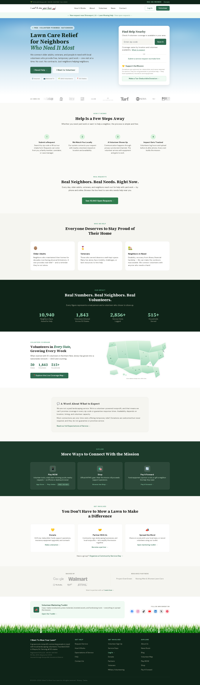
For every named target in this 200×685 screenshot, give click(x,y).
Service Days (113, 648)
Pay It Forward (146, 670)
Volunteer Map (147, 657)
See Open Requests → (100, 201)
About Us (144, 644)
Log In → (111, 653)
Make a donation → (52, 545)
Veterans (111, 665)
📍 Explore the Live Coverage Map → (49, 375)
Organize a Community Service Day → (106, 556)
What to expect (138, 50)
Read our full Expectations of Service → (73, 426)
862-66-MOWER (154, 2)
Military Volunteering (116, 670)
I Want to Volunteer (65, 70)
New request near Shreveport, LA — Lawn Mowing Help (100, 15)
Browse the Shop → (100, 484)
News (113, 8)
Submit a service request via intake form (144, 59)
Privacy (79, 680)
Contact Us (79, 661)
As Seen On (35, 99)
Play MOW (145, 661)
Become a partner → (100, 547)
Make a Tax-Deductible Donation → (144, 78)
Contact (123, 8)
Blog (143, 653)
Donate (167, 2)
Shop (143, 665)
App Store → (41, 484)
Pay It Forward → (147, 484)
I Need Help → (41, 70)
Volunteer (103, 8)
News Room (145, 648)
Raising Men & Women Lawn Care (150, 579)
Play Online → (52, 484)
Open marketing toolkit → (147, 545)
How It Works (80, 8)
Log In (149, 8)
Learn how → (109, 590)
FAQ (76, 657)
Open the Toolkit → (49, 614)
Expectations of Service (84, 653)
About (92, 8)
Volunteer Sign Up (115, 644)
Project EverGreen (124, 579)
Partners (111, 661)
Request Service (81, 644)
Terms (85, 680)
